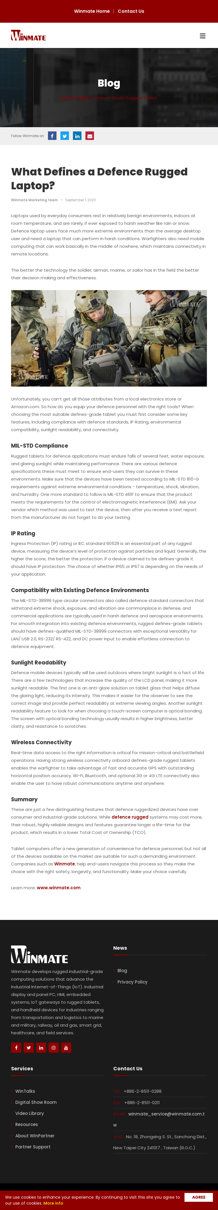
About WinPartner (34, 1136)
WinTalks (25, 1091)
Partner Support (33, 1147)
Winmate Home (92, 11)
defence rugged (130, 817)
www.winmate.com (59, 888)
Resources (26, 1124)
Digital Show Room (36, 1102)
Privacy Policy (133, 982)
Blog (122, 971)
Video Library (29, 1113)
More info (53, 1203)
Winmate (64, 864)
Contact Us (131, 11)
